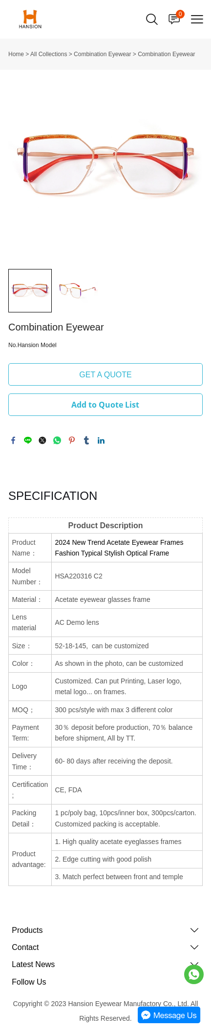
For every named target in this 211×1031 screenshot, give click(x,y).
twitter (42, 440)
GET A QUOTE (105, 375)
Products (27, 930)
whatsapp (57, 440)
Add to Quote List (105, 404)
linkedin (101, 440)
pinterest (72, 440)
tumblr (86, 440)
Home (16, 54)
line (28, 440)
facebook (13, 440)
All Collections (48, 54)
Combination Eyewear (102, 54)
